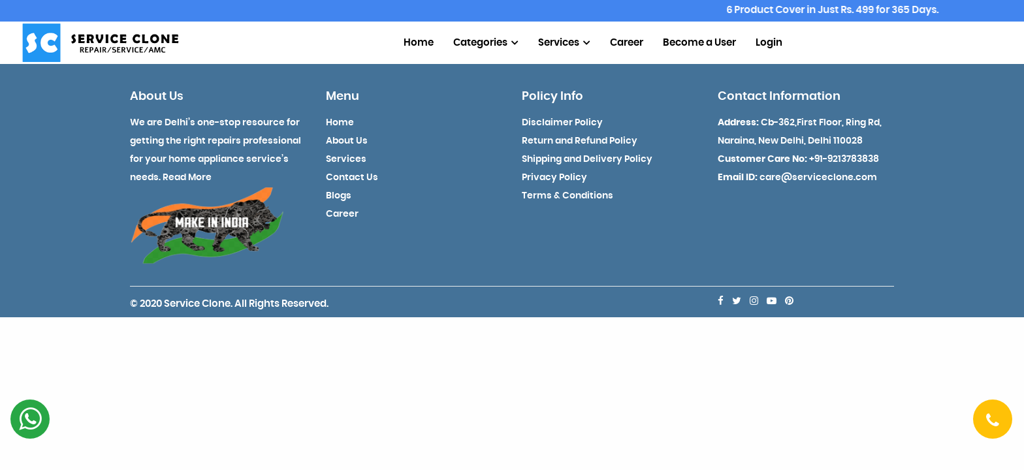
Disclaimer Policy (562, 122)
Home (419, 43)
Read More (187, 177)
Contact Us (352, 177)
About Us (347, 141)
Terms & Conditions (567, 195)
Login (769, 43)
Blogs (338, 195)
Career (626, 43)
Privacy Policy (554, 177)
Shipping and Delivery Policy (587, 159)
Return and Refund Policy (579, 141)
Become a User (699, 43)
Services (564, 43)
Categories (486, 43)
